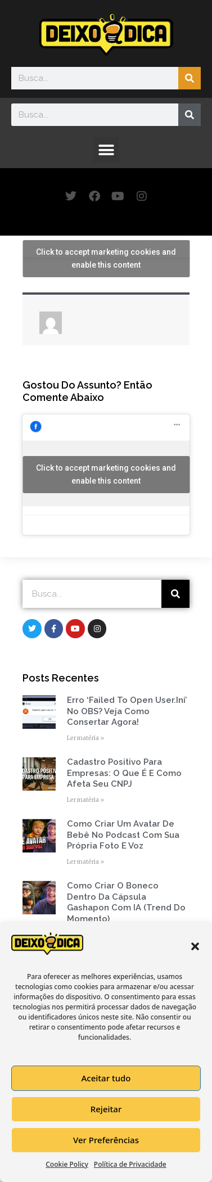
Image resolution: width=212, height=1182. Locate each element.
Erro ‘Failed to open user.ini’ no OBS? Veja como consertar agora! (127, 711)
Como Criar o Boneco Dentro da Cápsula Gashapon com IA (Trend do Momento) (126, 902)
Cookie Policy (67, 1164)
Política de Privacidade (130, 1164)
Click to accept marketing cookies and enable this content (106, 258)
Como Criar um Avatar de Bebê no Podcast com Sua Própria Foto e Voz (123, 835)
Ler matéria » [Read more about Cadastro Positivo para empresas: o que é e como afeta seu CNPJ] (85, 800)
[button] (195, 946)
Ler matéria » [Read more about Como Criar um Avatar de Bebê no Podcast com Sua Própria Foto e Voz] (85, 861)
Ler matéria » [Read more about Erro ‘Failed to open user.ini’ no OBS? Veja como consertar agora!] (85, 738)
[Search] (189, 78)
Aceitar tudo (105, 1078)
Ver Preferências (106, 1139)
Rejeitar (106, 1109)
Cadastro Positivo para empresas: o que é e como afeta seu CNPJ (124, 773)
